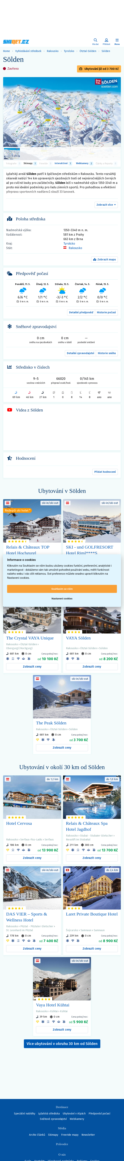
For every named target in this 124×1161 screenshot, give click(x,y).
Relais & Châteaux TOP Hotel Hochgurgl (27, 550)
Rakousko (53, 51)
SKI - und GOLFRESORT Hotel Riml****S (89, 550)
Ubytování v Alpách (74, 1113)
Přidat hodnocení (105, 471)
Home (6, 51)
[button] (106, 205)
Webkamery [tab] (84, 163)
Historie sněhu (107, 353)
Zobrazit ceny (32, 666)
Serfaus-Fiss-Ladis (31, 839)
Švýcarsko (72, 930)
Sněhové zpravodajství (53, 1119)
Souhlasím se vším (62, 588)
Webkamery (77, 1119)
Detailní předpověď (81, 312)
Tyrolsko (69, 51)
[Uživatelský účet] (95, 42)
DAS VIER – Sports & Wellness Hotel (26, 917)
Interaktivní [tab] (63, 163)
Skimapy (53, 1134)
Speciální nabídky (24, 1113)
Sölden (106, 51)
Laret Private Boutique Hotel (92, 914)
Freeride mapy (70, 1134)
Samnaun (86, 930)
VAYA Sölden (78, 638)
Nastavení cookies (62, 598)
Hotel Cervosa (19, 823)
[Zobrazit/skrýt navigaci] (117, 42)
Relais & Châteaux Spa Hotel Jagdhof (87, 826)
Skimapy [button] (30, 163)
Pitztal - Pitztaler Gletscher (36, 926)
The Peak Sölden (51, 722)
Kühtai (54, 1011)
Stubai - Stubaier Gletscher (96, 835)
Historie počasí (106, 312)
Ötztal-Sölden (88, 51)
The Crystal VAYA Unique (30, 638)
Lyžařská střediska (49, 1113)
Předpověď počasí (99, 1113)
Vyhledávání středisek (28, 51)
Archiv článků (37, 1134)
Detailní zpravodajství (80, 353)
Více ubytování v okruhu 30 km (62, 1043)
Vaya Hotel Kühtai (52, 1004)
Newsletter (88, 1134)
